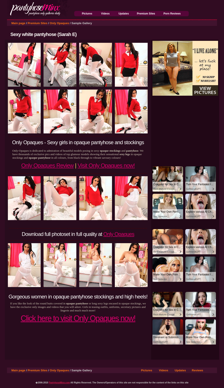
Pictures (87, 13)
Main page (18, 23)
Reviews (197, 370)
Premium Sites (146, 13)
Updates (124, 13)
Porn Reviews (172, 13)
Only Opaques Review (47, 165)
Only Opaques (59, 23)
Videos (105, 13)
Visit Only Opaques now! (106, 165)
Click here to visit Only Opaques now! (78, 318)
